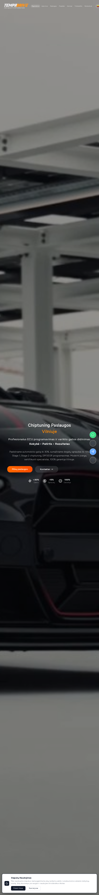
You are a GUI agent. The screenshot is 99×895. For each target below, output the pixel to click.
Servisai (69, 6)
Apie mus (45, 6)
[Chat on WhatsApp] (93, 435)
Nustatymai (33, 888)
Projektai (62, 6)
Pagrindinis (35, 6)
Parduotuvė (88, 6)
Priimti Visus (18, 888)
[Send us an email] (93, 443)
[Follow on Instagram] (93, 460)
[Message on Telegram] (93, 451)
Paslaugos (53, 6)
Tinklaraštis (78, 6)
